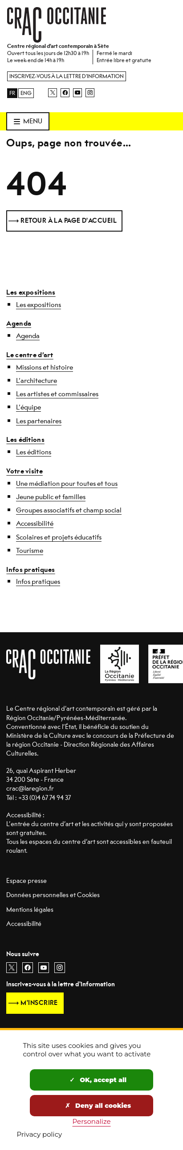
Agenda (18, 323)
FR (12, 93)
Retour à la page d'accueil (68, 221)
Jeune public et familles (50, 497)
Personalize (92, 1121)
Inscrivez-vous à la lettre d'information (66, 76)
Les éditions (25, 439)
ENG (26, 93)
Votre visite (24, 471)
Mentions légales (29, 910)
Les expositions (30, 292)
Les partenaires (38, 421)
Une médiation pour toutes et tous (67, 483)
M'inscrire (38, 1003)
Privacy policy (39, 1134)
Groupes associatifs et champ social (69, 510)
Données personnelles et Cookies (53, 895)
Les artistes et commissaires (57, 394)
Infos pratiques (30, 569)
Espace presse (26, 881)
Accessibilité (34, 523)
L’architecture (36, 380)
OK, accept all (97, 1080)
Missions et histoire (44, 367)
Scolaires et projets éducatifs (59, 537)
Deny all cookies (98, 1106)
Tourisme (29, 550)
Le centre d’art (29, 355)
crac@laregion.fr (30, 789)
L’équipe (28, 407)
